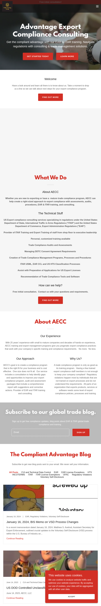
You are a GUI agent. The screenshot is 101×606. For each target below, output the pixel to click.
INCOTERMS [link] (18, 475)
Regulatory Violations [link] (82, 475)
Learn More (67, 56)
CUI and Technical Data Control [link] (36, 472)
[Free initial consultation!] (50, 2)
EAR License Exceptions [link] (72, 472)
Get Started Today (38, 56)
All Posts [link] (13, 472)
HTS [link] (90, 472)
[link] (7, 10)
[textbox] (40, 432)
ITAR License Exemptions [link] (48, 475)
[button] (97, 10)
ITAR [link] (30, 475)
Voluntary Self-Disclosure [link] (52, 477)
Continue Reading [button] (14, 538)
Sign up (81, 432)
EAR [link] (56, 472)
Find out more (50, 97)
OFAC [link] (66, 475)
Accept (71, 596)
